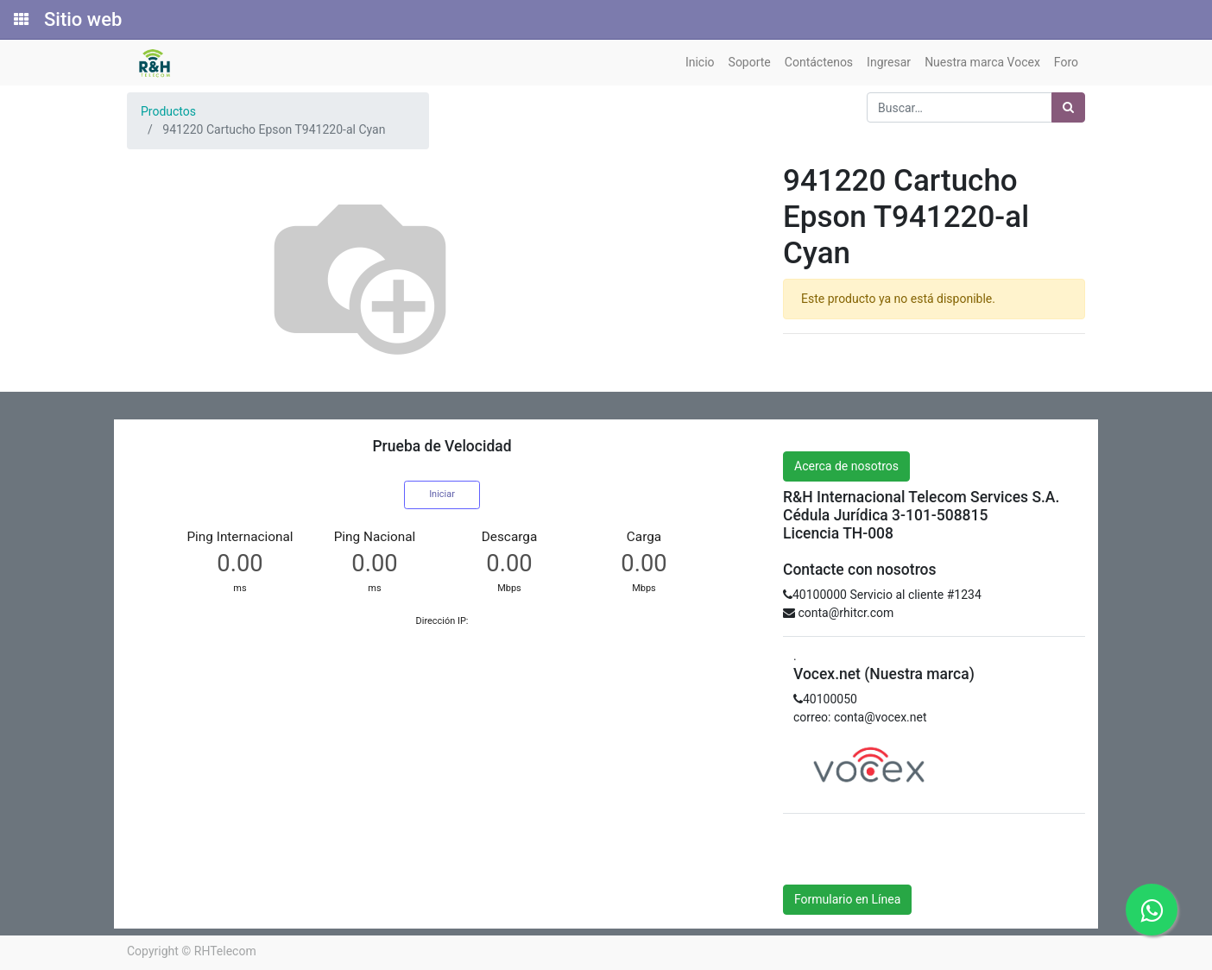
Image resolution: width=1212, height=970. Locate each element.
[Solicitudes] (20, 20)
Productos (168, 111)
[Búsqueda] (1068, 107)
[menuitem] (700, 63)
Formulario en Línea (847, 899)
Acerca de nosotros (846, 466)
